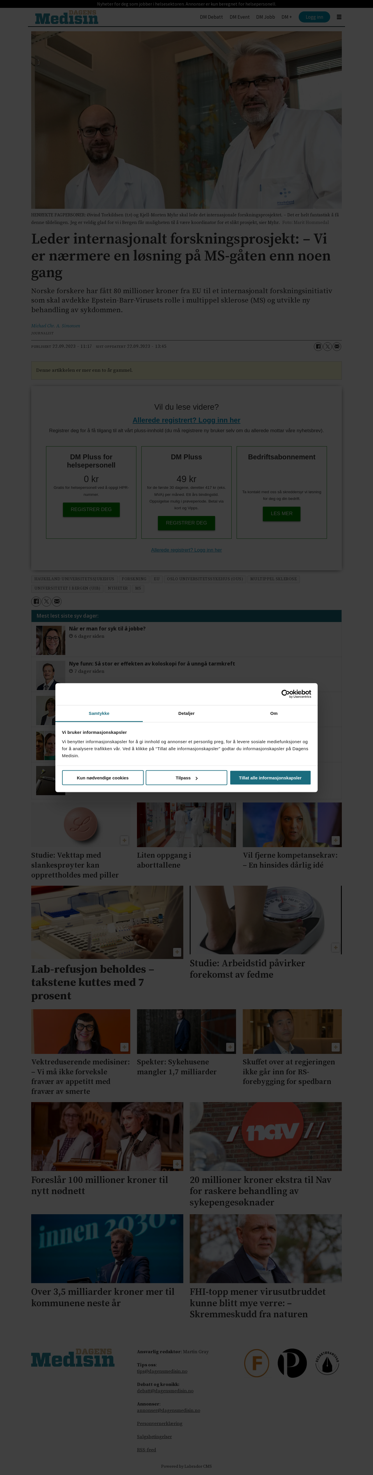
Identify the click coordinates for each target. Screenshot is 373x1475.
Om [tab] (273, 712)
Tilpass (187, 777)
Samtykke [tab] (99, 712)
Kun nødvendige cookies (103, 777)
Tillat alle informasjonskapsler (270, 777)
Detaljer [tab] (186, 712)
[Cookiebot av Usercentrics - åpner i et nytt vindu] (285, 694)
